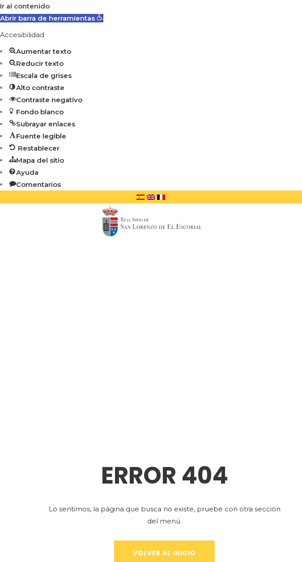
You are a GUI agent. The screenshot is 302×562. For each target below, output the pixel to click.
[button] (51, 18)
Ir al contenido (25, 6)
